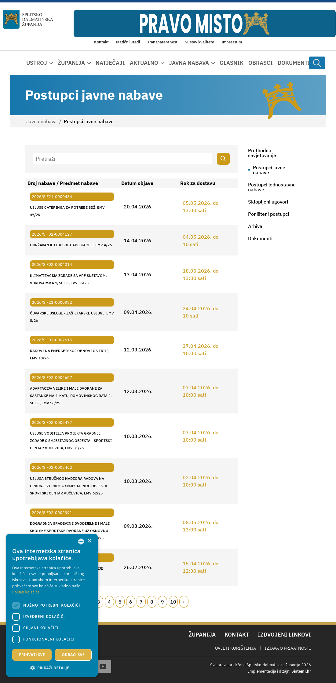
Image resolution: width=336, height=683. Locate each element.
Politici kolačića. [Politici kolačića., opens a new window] (26, 592)
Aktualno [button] (144, 62)
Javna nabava (41, 121)
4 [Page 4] (109, 602)
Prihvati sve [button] (32, 654)
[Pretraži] (122, 158)
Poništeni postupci (268, 214)
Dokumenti (294, 62)
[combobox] (81, 541)
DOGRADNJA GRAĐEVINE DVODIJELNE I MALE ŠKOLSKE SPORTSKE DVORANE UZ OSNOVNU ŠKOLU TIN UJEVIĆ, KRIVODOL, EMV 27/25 (70, 530)
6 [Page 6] (130, 602)
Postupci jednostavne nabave (272, 187)
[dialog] (52, 605)
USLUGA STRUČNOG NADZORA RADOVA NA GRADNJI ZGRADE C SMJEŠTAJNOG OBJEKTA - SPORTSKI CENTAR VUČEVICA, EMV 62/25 (70, 485)
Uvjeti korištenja (235, 648)
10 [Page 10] (173, 602)
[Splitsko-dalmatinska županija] (28, 20)
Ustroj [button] (36, 62)
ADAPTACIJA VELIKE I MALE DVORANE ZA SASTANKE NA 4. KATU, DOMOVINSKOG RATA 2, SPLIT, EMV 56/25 (70, 395)
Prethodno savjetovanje (262, 152)
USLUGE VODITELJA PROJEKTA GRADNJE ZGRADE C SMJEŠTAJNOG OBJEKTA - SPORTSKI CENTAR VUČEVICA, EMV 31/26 (71, 440)
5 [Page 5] (120, 602)
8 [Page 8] (151, 602)
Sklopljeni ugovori (268, 202)
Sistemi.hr (301, 671)
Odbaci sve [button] (73, 654)
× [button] (89, 541)
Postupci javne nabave (269, 169)
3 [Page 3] (98, 602)
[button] (52, 668)
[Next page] (183, 602)
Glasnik (231, 62)
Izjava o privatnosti (288, 648)
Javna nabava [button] (189, 62)
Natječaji (110, 62)
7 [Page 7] (141, 602)
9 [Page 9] (162, 602)
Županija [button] (71, 62)
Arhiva (255, 226)
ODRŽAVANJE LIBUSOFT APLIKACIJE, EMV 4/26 (71, 245)
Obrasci (260, 62)
